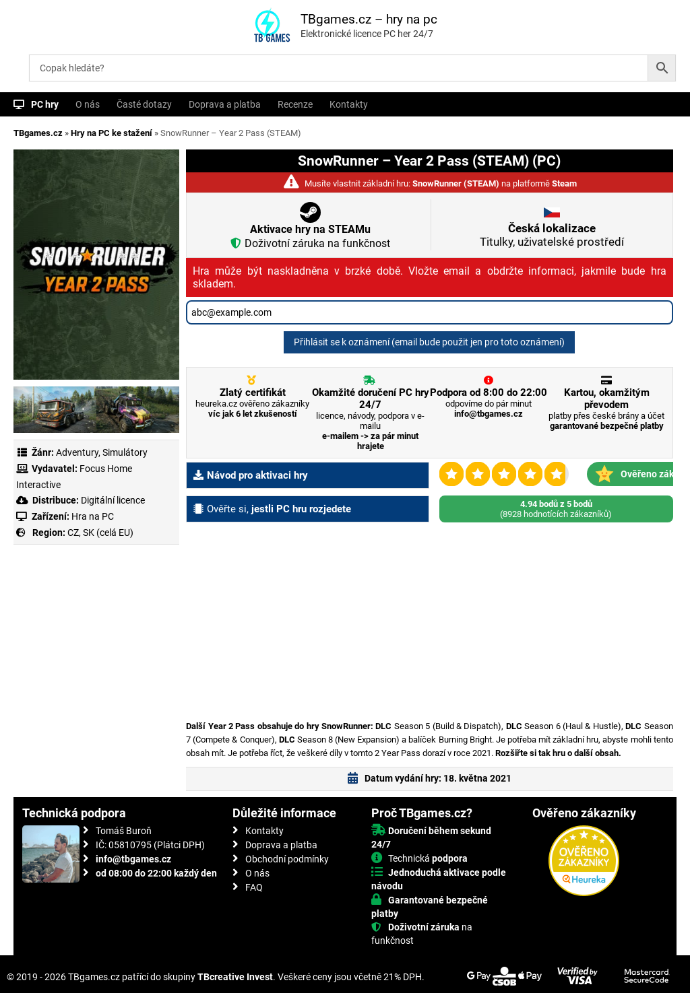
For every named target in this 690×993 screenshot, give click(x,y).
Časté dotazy (144, 104)
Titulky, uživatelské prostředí (552, 234)
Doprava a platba (225, 104)
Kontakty (349, 104)
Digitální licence (112, 500)
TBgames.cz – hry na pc (369, 19)
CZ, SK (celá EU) (100, 532)
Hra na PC (91, 516)
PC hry (45, 104)
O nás (87, 104)
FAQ (254, 887)
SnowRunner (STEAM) (455, 183)
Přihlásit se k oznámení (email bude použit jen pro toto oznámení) (429, 342)
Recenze (295, 104)
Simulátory (125, 452)
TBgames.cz (38, 133)
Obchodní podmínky (287, 859)
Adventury (77, 452)
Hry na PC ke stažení (111, 133)
